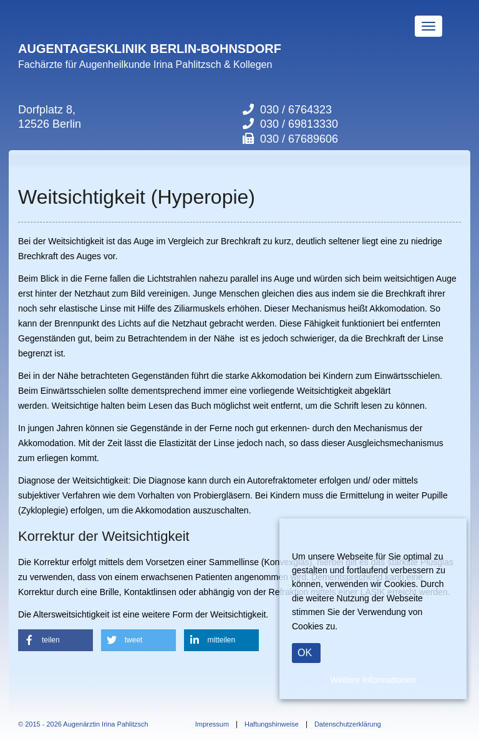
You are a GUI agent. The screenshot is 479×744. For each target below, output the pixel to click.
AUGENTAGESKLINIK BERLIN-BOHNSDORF (149, 48)
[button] (55, 640)
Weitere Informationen (372, 680)
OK (305, 652)
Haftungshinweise (271, 724)
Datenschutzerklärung (347, 724)
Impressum (212, 724)
